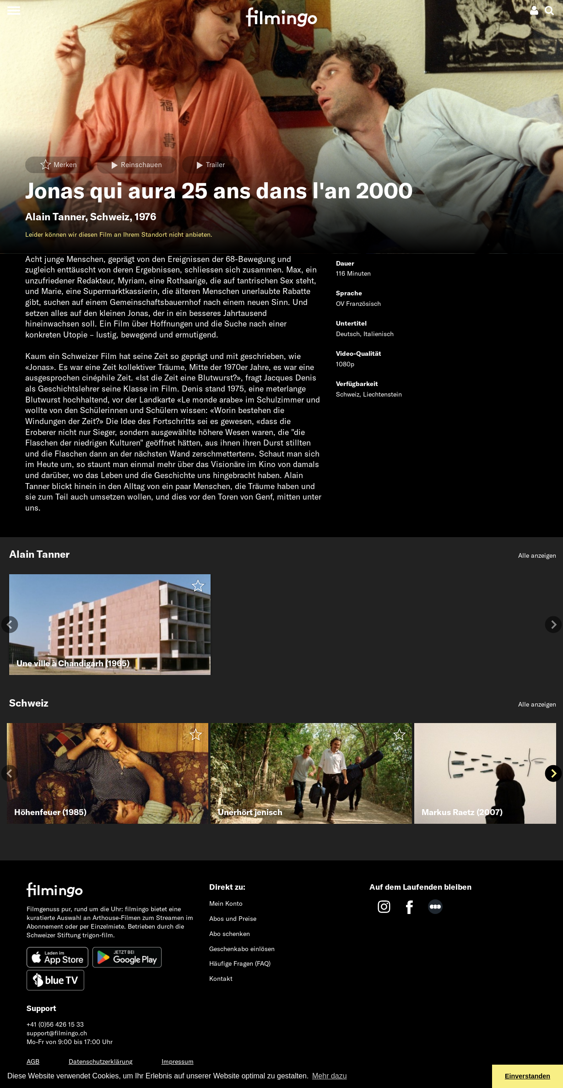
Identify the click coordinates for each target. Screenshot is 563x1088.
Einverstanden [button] (527, 1076)
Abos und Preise (232, 918)
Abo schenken (229, 934)
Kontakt (221, 978)
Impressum (178, 1061)
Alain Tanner (55, 216)
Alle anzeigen (537, 555)
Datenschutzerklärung (100, 1061)
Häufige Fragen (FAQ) (240, 963)
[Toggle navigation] (13, 10)
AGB (33, 1061)
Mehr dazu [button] (329, 1076)
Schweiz (110, 216)
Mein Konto (226, 903)
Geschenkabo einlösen (242, 949)
